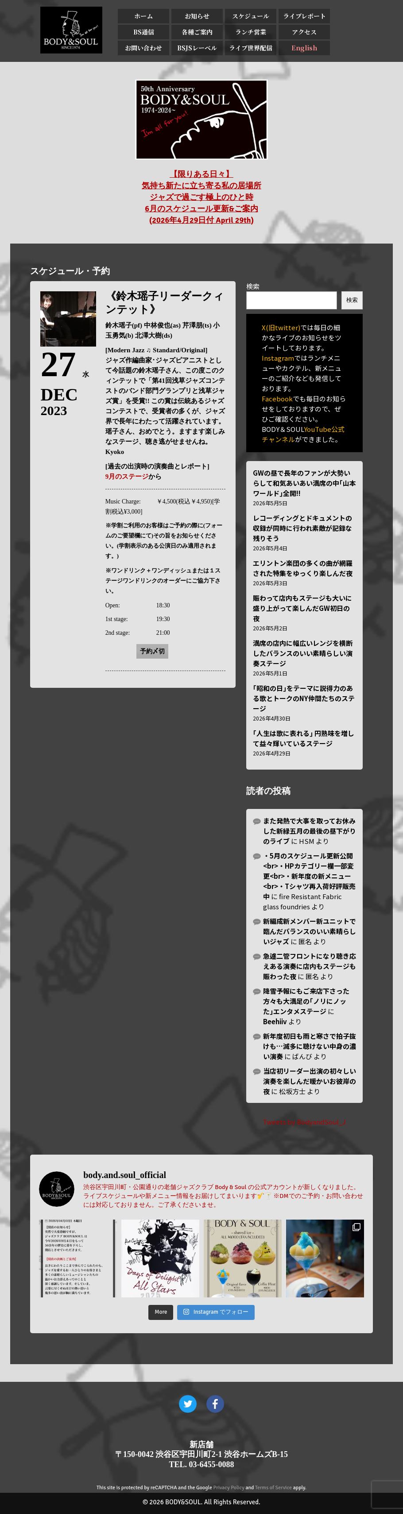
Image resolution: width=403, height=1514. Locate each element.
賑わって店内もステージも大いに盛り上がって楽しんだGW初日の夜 (302, 608)
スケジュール (250, 15)
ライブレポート (304, 15)
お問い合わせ (143, 47)
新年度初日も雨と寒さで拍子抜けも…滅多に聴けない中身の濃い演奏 (309, 1046)
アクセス (304, 31)
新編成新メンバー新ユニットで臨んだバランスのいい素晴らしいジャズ (309, 931)
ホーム (143, 15)
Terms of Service (273, 1487)
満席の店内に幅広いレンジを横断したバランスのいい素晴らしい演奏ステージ (303, 653)
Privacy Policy (228, 1487)
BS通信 (143, 31)
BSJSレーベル (197, 47)
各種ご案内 (197, 31)
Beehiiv (275, 1021)
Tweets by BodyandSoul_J (304, 1121)
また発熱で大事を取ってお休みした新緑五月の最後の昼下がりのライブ (309, 831)
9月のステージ (127, 476)
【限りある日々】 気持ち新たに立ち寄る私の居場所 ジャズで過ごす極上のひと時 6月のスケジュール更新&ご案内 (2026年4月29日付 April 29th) (201, 197)
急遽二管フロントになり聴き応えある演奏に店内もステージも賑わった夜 (309, 966)
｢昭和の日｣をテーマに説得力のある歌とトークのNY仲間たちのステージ (304, 698)
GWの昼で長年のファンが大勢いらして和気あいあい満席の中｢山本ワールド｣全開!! (304, 483)
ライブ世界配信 (250, 47)
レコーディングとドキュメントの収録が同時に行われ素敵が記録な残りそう (302, 528)
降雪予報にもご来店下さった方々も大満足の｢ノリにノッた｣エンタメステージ (306, 1001)
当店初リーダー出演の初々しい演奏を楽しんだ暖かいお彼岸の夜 (309, 1081)
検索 (253, 286)
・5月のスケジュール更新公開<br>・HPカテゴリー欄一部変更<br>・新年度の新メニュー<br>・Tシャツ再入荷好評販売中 (309, 876)
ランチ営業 (250, 31)
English (304, 47)
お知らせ (197, 15)
